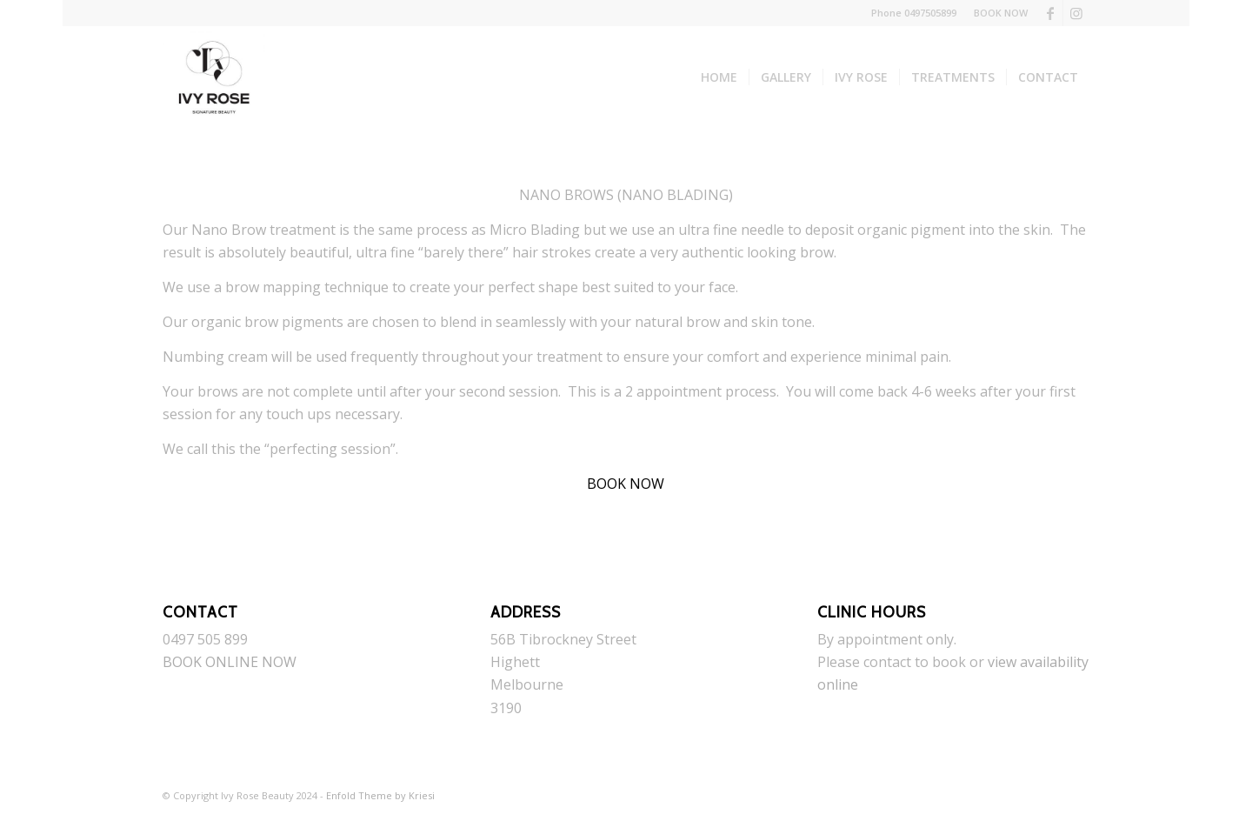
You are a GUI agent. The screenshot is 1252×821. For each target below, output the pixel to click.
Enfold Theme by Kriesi (380, 795)
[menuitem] (996, 13)
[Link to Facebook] (1049, 13)
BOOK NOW (1001, 12)
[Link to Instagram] (1076, 13)
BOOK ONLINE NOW (229, 661)
